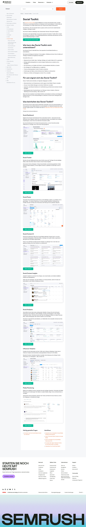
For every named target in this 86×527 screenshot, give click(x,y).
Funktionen (41, 467)
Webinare (74, 478)
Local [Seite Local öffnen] (8, 33)
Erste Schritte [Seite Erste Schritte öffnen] (9, 15)
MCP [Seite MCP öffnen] (8, 80)
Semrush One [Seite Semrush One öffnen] (9, 21)
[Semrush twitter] (15, 489)
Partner (62, 471)
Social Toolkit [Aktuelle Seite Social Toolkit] (10, 38)
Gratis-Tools (52, 478)
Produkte (28, 2)
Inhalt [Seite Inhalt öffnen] (8, 36)
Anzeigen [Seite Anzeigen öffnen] (9, 34)
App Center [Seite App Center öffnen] (9, 67)
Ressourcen (41, 2)
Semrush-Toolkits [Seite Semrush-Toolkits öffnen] (10, 25)
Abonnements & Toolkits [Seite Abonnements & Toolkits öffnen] (12, 19)
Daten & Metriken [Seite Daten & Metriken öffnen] (10, 72)
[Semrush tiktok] (8, 489)
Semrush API (75, 469)
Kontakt (62, 479)
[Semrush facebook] (12, 489)
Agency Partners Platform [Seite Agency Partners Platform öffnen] (12, 65)
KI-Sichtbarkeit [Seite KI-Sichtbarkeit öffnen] (10, 29)
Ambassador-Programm (77, 480)
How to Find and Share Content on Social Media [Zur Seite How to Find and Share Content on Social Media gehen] (54, 437)
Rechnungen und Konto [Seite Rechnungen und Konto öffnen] (11, 23)
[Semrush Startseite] (6, 2)
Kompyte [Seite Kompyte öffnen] (8, 76)
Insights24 (52, 471)
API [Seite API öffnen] (7, 78)
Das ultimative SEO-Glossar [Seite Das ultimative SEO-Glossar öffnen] (12, 74)
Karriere (62, 469)
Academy (74, 467)
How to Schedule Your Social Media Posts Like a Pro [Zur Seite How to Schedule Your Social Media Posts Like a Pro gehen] (53, 440)
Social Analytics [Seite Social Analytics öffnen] (11, 53)
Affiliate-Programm (42, 478)
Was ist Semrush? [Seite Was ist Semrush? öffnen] (10, 13)
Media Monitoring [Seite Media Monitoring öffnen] (11, 57)
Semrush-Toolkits (28, 13)
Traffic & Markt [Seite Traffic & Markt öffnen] (10, 31)
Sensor (51, 480)
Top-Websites (52, 476)
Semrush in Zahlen (42, 476)
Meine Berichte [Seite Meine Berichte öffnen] (10, 61)
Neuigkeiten (63, 467)
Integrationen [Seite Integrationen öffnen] (9, 69)
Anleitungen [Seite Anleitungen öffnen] (9, 17)
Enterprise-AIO (53, 467)
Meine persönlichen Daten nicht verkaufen (65, 477)
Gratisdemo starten (8, 476)
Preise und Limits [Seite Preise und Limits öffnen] (11, 40)
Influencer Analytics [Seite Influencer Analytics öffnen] (12, 55)
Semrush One (41, 465)
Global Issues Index (65, 474)
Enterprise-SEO (53, 465)
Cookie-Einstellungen (69, 492)
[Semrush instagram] (5, 489)
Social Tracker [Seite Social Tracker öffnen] (11, 49)
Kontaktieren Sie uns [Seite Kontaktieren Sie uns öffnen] (11, 82)
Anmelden (71, 2)
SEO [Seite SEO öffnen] (8, 27)
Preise (34, 2)
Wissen (8, 9)
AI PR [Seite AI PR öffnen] (8, 59)
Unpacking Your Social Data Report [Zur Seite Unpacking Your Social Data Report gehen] (52, 446)
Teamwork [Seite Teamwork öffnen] (9, 71)
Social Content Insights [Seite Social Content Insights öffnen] (12, 51)
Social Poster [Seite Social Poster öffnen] (10, 47)
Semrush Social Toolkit (30, 22)
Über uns (63, 465)
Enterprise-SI (52, 469)
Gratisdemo (41, 471)
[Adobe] (4, 492)
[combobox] (36, 9)
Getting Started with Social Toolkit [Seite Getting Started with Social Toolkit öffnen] (12, 43)
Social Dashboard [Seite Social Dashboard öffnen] (11, 45)
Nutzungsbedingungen (56, 492)
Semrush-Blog (75, 476)
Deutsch (81, 492)
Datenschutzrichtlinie (43, 492)
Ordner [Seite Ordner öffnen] (8, 63)
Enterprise (49, 2)
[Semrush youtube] (10, 489)
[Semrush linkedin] (3, 489)
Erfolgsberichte (42, 474)
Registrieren (79, 2)
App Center (52, 474)
